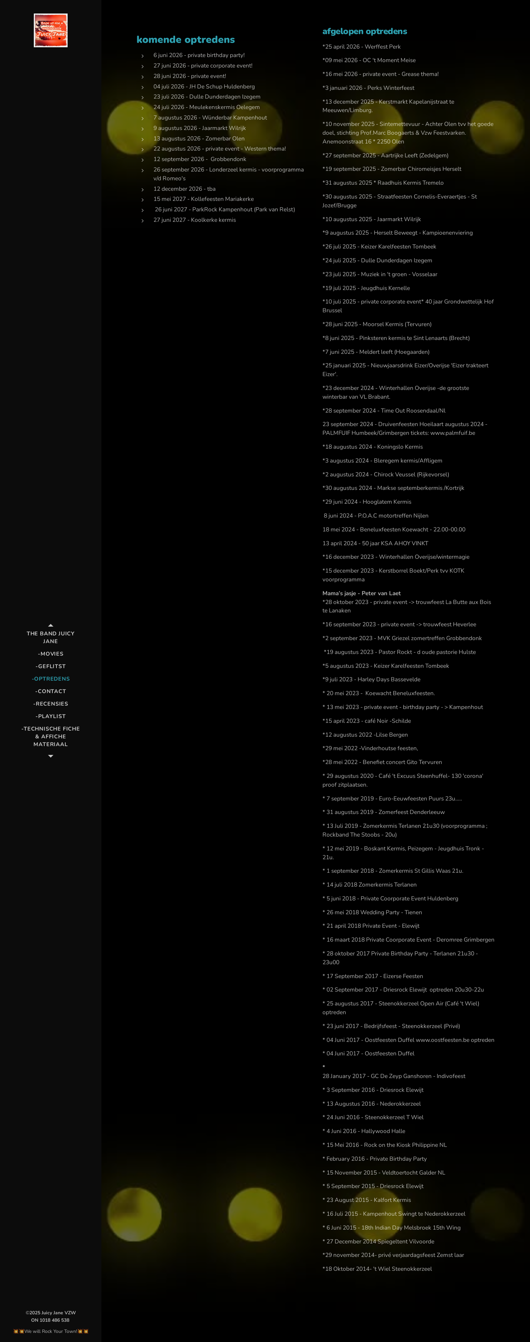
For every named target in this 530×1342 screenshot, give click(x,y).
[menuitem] (50, 638)
